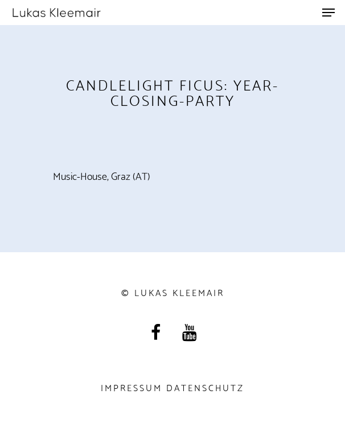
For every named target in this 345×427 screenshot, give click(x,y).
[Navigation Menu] (328, 12)
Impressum (131, 387)
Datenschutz (205, 387)
